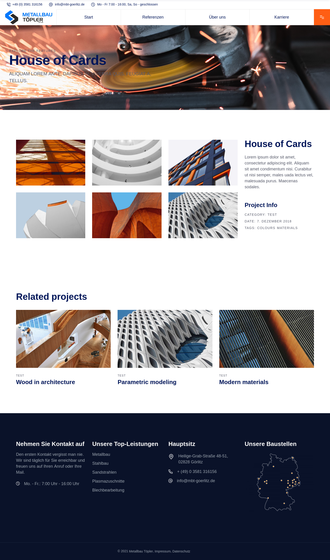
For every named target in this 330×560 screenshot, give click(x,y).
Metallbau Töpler (141, 551)
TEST (272, 214)
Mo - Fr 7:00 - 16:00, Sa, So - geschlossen (127, 5)
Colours (266, 228)
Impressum (162, 551)
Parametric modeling (147, 382)
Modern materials (244, 382)
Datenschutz (181, 551)
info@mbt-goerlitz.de (70, 5)
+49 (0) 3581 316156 (27, 5)
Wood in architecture (45, 382)
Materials (287, 228)
